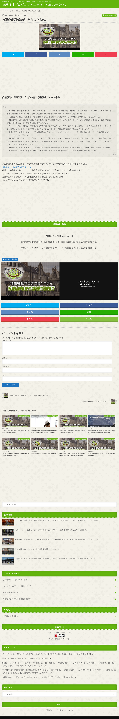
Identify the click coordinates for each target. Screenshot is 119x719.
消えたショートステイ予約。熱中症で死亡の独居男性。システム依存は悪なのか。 (43, 532)
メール (5, 367)
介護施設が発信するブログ (12, 591)
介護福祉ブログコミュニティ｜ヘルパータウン (34, 5)
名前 (5, 358)
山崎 (66, 673)
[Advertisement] (59, 77)
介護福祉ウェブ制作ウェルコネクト (59, 706)
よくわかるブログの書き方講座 (14, 579)
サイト (4, 375)
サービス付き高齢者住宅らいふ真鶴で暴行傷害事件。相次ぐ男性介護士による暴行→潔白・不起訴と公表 (40, 651)
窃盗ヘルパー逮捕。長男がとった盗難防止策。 (19, 655)
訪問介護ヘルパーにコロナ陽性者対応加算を (29, 551)
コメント (6, 340)
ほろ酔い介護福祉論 (11, 259)
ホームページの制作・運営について (16, 585)
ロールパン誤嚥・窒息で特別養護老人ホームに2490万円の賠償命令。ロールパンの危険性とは (47, 523)
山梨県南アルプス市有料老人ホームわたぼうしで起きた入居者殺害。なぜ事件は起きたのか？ (47, 561)
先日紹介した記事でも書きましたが (17, 167)
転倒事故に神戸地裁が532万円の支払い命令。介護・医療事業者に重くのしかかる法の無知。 (47, 542)
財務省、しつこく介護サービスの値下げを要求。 (20, 659)
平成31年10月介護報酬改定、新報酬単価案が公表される (23, 666)
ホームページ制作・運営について (59, 630)
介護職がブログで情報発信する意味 (16, 597)
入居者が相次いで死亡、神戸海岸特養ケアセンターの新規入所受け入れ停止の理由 (32, 673)
